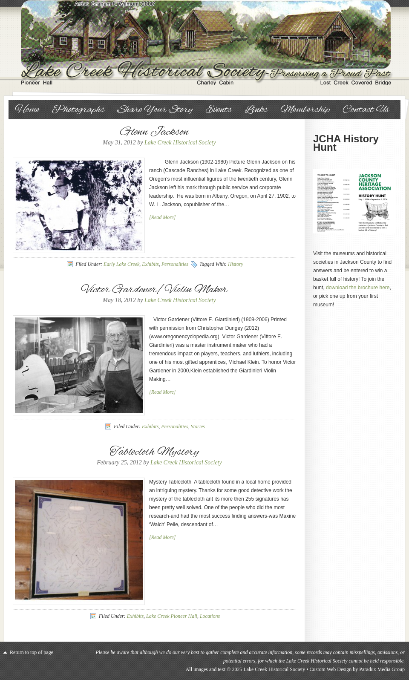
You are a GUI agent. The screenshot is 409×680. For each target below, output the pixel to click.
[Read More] (162, 217)
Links (256, 110)
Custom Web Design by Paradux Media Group (357, 669)
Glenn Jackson (154, 132)
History (235, 264)
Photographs (78, 110)
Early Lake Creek (121, 264)
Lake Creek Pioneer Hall (171, 616)
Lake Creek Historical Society (204, 42)
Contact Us (366, 110)
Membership (305, 110)
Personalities (174, 264)
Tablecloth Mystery (154, 452)
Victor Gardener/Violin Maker (154, 290)
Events (218, 110)
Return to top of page (31, 652)
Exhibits (150, 264)
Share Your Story (155, 110)
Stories (198, 426)
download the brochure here (357, 288)
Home (27, 110)
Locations (210, 616)
